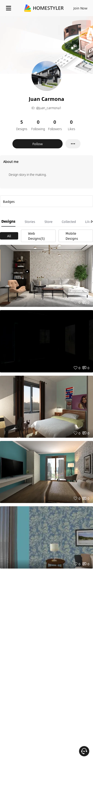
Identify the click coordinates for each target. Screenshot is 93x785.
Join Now (80, 8)
